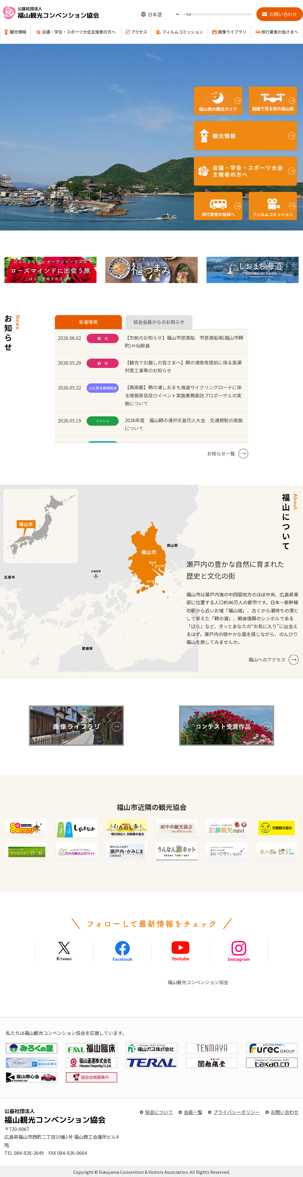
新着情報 (88, 321)
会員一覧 (193, 1111)
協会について (159, 1111)
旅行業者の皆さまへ (279, 32)
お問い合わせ (285, 1111)
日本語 (155, 14)
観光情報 (18, 32)
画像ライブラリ (232, 32)
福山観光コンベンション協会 (198, 982)
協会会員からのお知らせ (159, 321)
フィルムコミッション (182, 32)
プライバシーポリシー (236, 1111)
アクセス (139, 32)
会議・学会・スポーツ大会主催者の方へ (78, 32)
